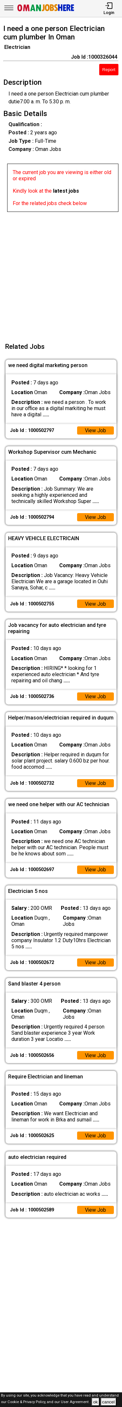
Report (108, 69)
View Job (95, 430)
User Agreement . (75, 1402)
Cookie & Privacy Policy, (27, 1402)
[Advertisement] (61, 273)
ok (95, 1402)
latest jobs (66, 191)
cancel (108, 1402)
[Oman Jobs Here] (46, 11)
